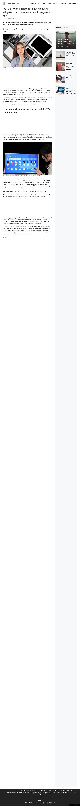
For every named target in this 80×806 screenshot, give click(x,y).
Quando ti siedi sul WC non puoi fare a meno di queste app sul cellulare (66, 41)
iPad (44, 3)
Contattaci (49, 797)
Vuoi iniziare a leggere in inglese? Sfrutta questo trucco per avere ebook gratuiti (70, 67)
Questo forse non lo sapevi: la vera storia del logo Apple (70, 54)
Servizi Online (72, 3)
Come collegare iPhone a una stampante (70, 77)
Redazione (36, 803)
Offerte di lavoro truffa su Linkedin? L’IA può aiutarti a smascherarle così (71, 90)
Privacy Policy (43, 803)
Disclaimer (49, 803)
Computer (33, 3)
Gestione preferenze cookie (74, 804)
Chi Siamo (30, 803)
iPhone (55, 3)
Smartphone (63, 3)
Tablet (49, 3)
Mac (39, 3)
